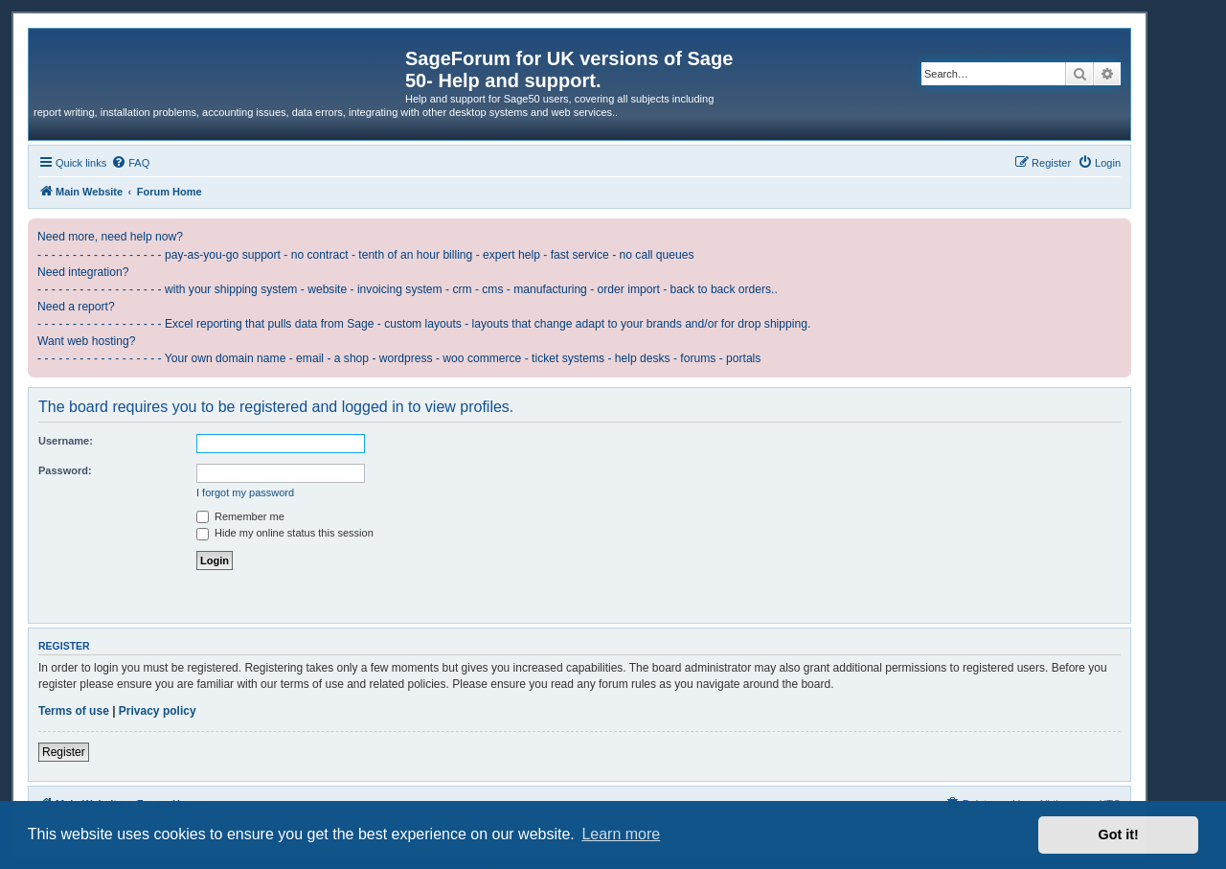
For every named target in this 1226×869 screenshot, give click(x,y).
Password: (65, 470)
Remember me (240, 516)
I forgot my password (245, 492)
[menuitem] (130, 162)
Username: (65, 440)
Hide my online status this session (285, 532)
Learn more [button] (620, 834)
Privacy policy (157, 711)
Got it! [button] (1119, 834)
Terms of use (73, 711)
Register (63, 752)
